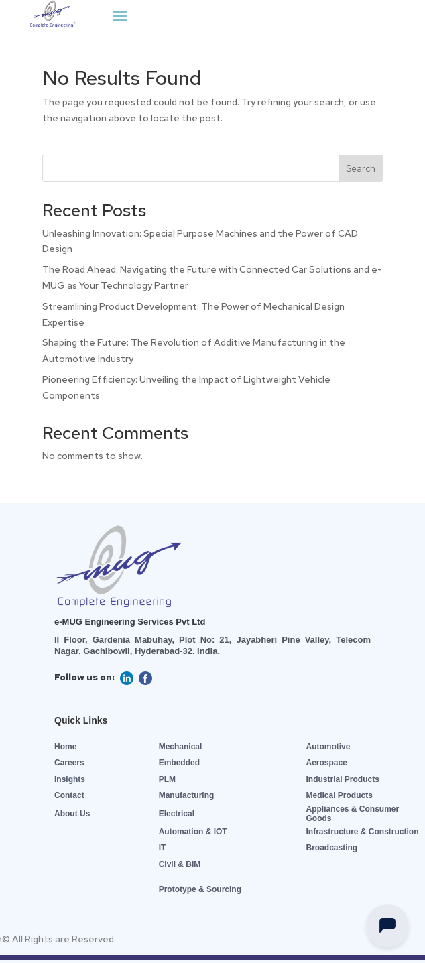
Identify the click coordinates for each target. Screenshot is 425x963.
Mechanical (180, 746)
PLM (167, 779)
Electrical (176, 813)
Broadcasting (331, 847)
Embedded (179, 762)
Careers (69, 762)
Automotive (328, 746)
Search (360, 168)
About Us (72, 813)
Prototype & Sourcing (200, 889)
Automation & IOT (193, 831)
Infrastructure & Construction (362, 831)
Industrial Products (342, 779)
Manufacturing (187, 795)
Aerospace (326, 762)
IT (162, 847)
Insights (69, 779)
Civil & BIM (180, 864)
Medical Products (339, 795)
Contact (69, 795)
